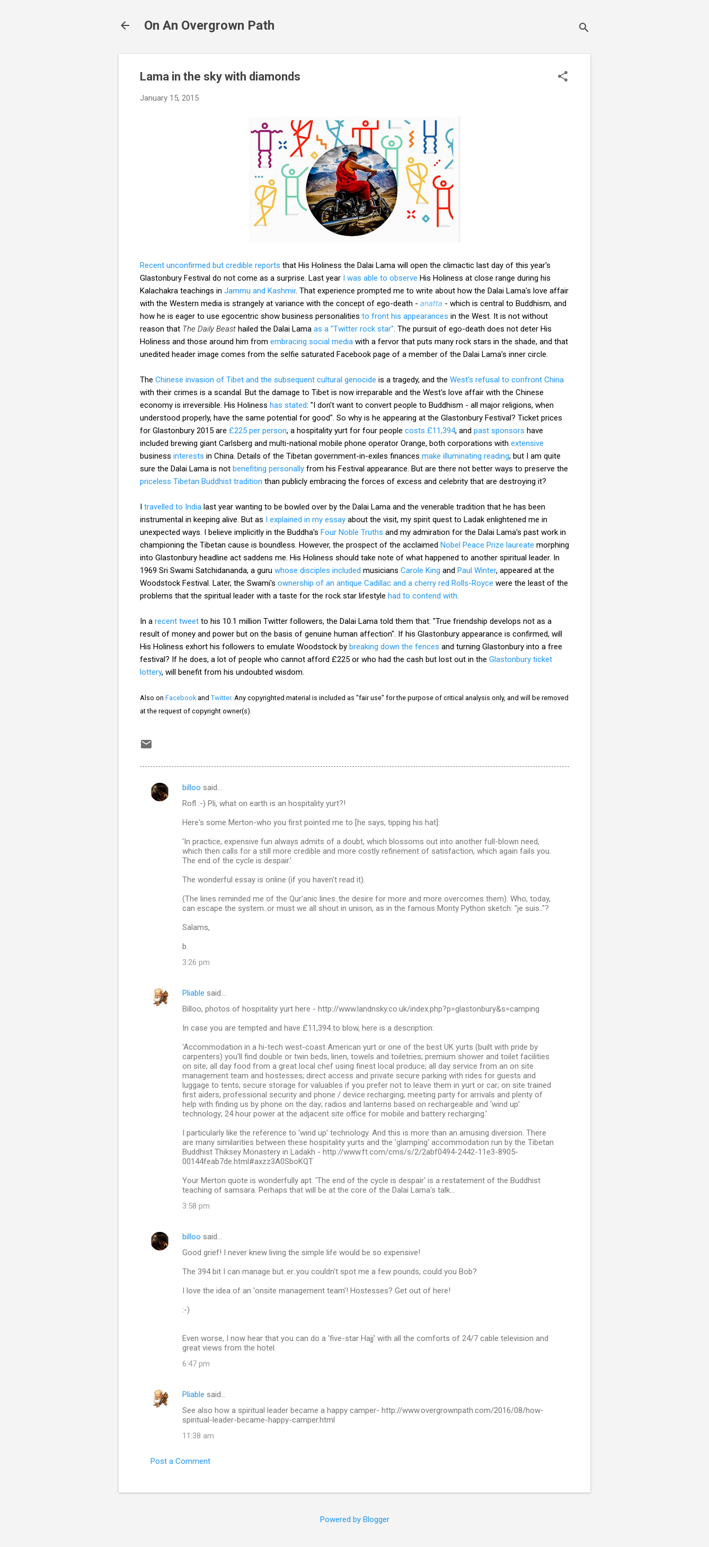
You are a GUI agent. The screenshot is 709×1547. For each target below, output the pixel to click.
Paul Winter (476, 570)
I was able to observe (380, 278)
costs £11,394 (430, 430)
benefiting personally (268, 468)
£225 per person (258, 430)
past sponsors (499, 430)
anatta (431, 303)
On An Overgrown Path (209, 25)
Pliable (193, 993)
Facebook (180, 698)
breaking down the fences (394, 646)
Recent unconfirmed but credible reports (210, 265)
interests (188, 456)
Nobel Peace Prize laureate (487, 545)
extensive (527, 443)
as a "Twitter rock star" (354, 329)
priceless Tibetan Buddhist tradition (201, 481)
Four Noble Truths (352, 532)
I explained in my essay (305, 519)
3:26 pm (196, 962)
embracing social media (311, 341)
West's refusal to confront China (507, 379)
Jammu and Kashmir (260, 291)
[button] (562, 77)
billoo (191, 787)
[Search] (584, 29)
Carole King (420, 570)
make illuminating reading (465, 456)
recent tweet (177, 621)
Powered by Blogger (354, 1519)
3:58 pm (196, 1206)
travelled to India (172, 507)
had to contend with (422, 596)
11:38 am (198, 1436)
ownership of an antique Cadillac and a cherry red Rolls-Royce (385, 583)
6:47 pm (196, 1364)
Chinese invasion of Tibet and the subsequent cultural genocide (265, 379)
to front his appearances (405, 316)
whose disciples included (317, 570)
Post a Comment (180, 1461)
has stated (288, 405)
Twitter (221, 698)
